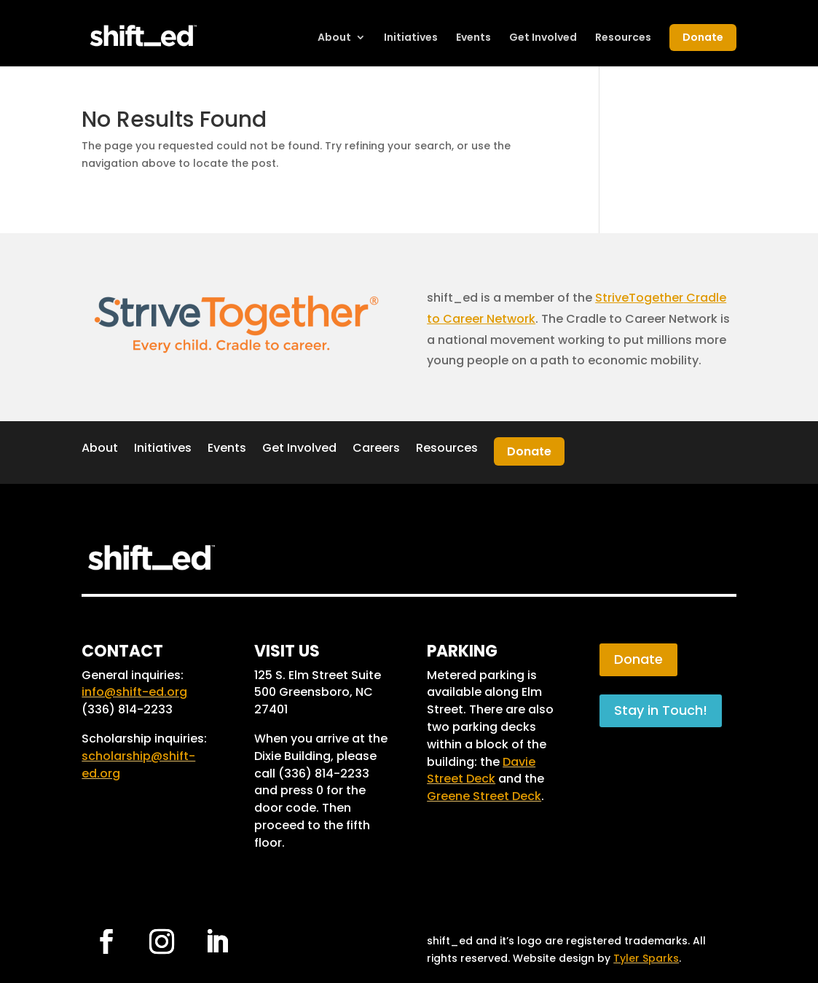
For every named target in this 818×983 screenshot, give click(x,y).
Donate (703, 37)
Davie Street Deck (481, 770)
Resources (623, 38)
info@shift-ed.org (134, 692)
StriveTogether (639, 297)
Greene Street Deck (484, 796)
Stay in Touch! (660, 710)
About (334, 38)
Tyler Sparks (646, 958)
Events (473, 38)
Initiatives (411, 38)
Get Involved (543, 38)
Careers (376, 447)
